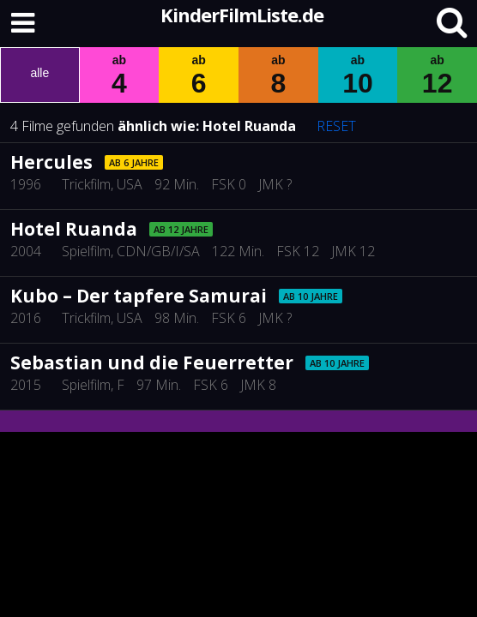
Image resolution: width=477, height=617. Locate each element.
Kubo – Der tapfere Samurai (138, 296)
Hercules (51, 162)
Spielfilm (86, 251)
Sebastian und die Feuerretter (151, 362)
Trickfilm (86, 184)
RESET (336, 126)
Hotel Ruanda (249, 126)
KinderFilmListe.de (241, 14)
